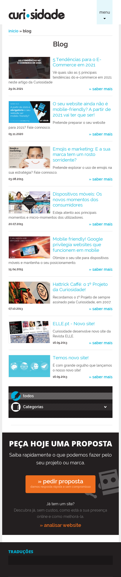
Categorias (33, 407)
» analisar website (60, 525)
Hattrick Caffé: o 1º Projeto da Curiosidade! (80, 286)
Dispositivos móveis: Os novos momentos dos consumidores (77, 199)
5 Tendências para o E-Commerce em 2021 (77, 62)
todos (28, 396)
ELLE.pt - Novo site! (74, 323)
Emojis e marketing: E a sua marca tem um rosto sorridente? (81, 154)
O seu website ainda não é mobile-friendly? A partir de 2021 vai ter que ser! (82, 109)
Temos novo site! (71, 357)
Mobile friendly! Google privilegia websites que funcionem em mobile (78, 244)
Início (13, 31)
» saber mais (100, 89)
